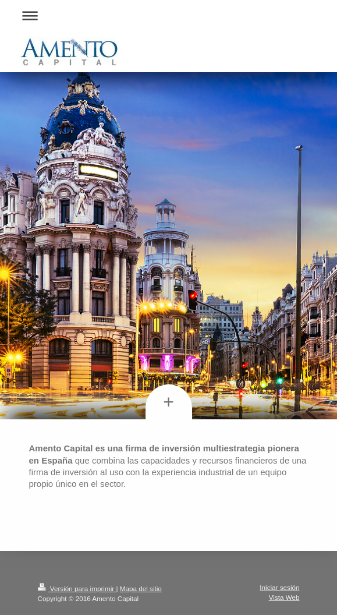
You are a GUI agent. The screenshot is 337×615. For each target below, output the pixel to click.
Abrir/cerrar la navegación (168, 15)
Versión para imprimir (77, 588)
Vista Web (284, 597)
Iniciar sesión (279, 587)
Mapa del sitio (141, 588)
